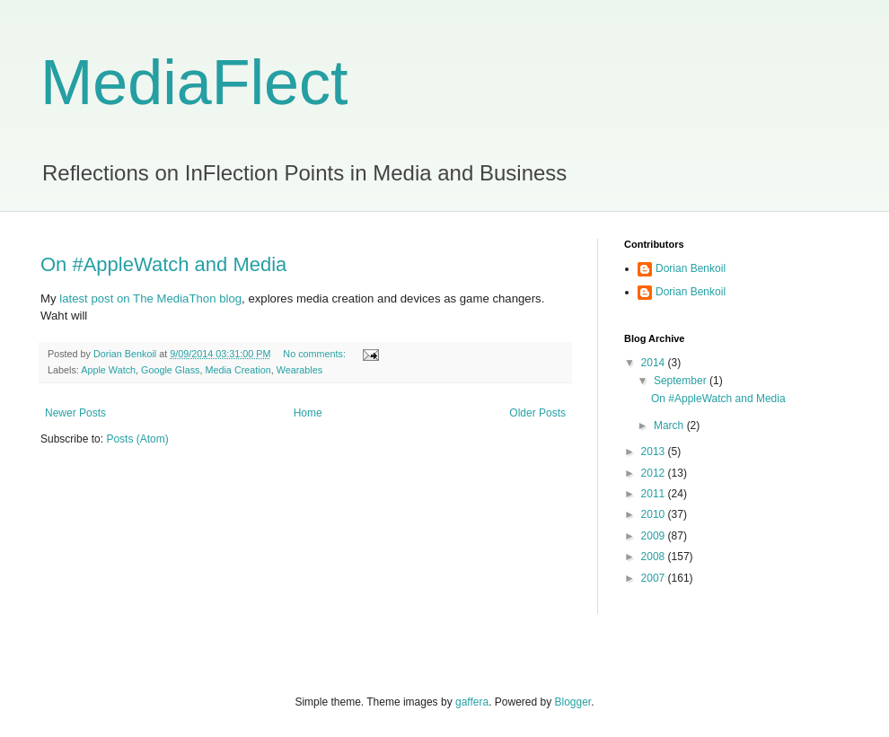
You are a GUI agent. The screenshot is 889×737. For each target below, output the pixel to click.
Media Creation (237, 369)
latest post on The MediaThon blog (150, 298)
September (681, 380)
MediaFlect (194, 83)
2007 (654, 578)
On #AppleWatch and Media (163, 264)
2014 (654, 362)
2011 (654, 493)
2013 (654, 451)
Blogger (573, 702)
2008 (654, 556)
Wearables (299, 369)
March (670, 425)
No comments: (315, 353)
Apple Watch (108, 369)
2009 (654, 536)
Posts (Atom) (137, 439)
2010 (654, 514)
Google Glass (170, 369)
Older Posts (537, 413)
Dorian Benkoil (691, 268)
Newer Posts (75, 413)
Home (308, 413)
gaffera (472, 702)
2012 (654, 473)
